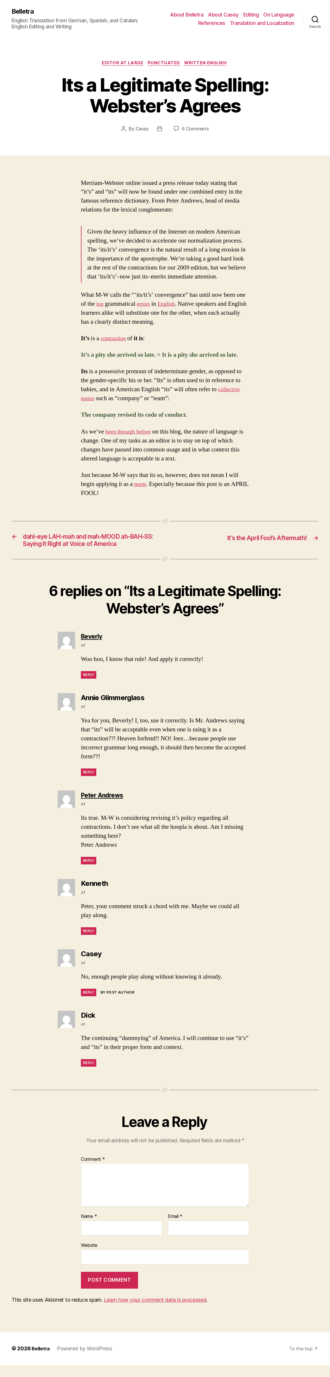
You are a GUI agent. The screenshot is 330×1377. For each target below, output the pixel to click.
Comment (93, 1171)
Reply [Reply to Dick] (88, 1075)
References (211, 23)
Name (89, 1228)
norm (140, 485)
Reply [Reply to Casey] (88, 1004)
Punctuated (164, 64)
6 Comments (195, 130)
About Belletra (186, 15)
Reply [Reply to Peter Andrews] (88, 872)
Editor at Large (121, 64)
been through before (130, 433)
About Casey (223, 15)
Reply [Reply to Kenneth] (88, 943)
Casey (142, 130)
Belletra (24, 11)
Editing (251, 15)
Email (175, 1228)
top (100, 305)
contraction (114, 340)
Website (89, 1257)
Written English (208, 64)
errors (144, 305)
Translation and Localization (262, 23)
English (168, 305)
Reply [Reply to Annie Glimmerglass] (88, 784)
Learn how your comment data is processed (155, 1312)
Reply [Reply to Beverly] (88, 687)
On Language (278, 15)
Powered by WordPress (86, 1361)
